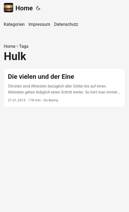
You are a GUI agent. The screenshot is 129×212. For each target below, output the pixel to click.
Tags (24, 46)
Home (18, 8)
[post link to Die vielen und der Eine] (64, 88)
